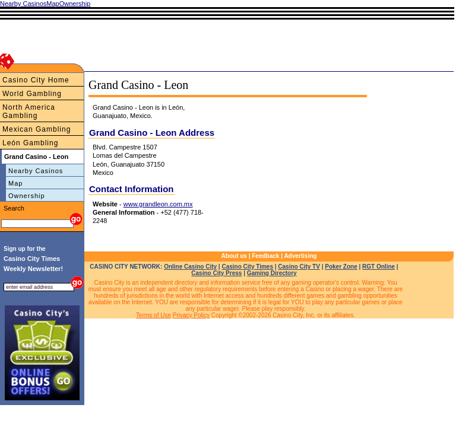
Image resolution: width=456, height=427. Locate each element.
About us (234, 256)
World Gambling (32, 94)
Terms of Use (153, 315)
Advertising (300, 256)
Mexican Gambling (36, 129)
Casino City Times (247, 266)
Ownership (26, 195)
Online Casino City (190, 266)
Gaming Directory (272, 273)
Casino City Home (35, 80)
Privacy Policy (191, 315)
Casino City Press (216, 273)
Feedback (265, 256)
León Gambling (30, 143)
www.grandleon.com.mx (158, 204)
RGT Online (378, 266)
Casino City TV (299, 266)
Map (15, 183)
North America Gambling (28, 111)
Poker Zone (341, 266)
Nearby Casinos (35, 170)
